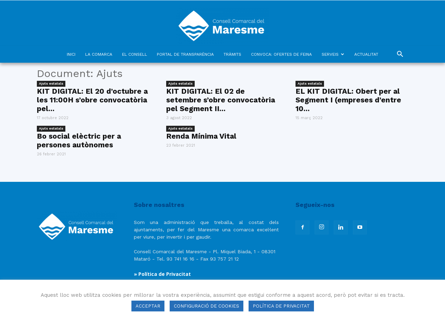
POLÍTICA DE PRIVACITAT (281, 306)
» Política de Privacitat (162, 274)
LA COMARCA (98, 54)
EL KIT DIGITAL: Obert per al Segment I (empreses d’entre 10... (348, 100)
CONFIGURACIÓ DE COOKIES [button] (206, 306)
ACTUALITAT (366, 54)
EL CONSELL (134, 54)
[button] (399, 55)
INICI (71, 54)
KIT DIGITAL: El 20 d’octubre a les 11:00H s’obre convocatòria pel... (92, 100)
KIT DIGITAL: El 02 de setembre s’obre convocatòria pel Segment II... (220, 100)
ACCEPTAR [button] (148, 306)
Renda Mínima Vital (201, 136)
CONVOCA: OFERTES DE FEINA (281, 54)
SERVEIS (333, 54)
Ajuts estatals (51, 83)
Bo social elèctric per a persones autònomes (79, 140)
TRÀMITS (232, 54)
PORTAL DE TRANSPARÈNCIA (185, 54)
